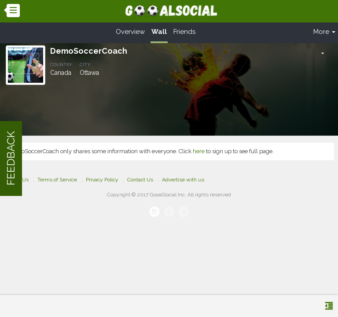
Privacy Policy (102, 180)
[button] (323, 53)
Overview (130, 32)
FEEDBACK (10, 159)
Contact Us (140, 180)
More (324, 32)
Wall (159, 32)
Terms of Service (57, 180)
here (199, 151)
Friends (184, 32)
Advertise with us (183, 180)
